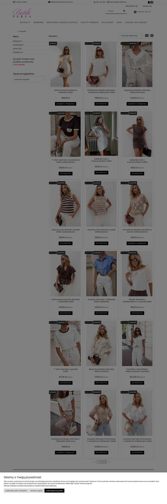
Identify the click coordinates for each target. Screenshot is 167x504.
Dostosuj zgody (36, 491)
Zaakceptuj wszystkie (54, 491)
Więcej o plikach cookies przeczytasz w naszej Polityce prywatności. (30, 485)
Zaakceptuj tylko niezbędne (16, 491)
